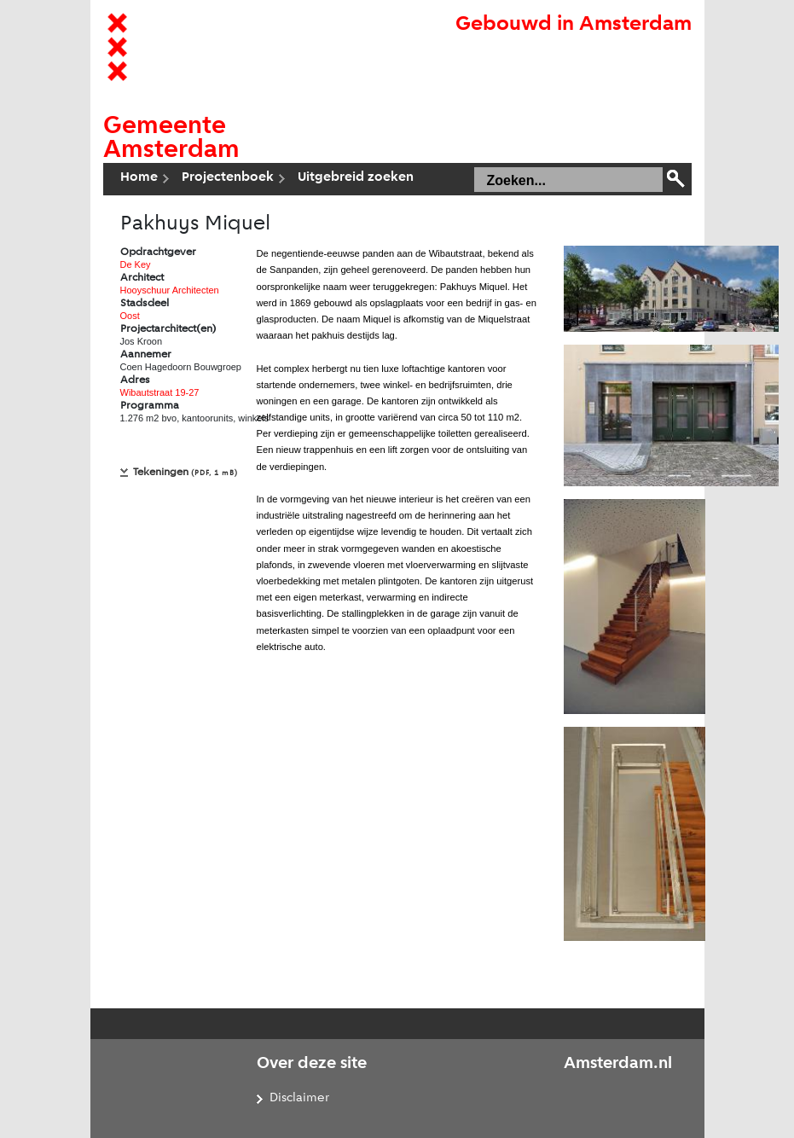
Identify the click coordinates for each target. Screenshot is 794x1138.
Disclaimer (299, 1098)
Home (139, 177)
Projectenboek (228, 177)
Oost (130, 316)
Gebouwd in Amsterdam (573, 24)
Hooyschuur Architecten (169, 290)
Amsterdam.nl (618, 1063)
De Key (135, 264)
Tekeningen (185, 472)
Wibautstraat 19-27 (160, 392)
